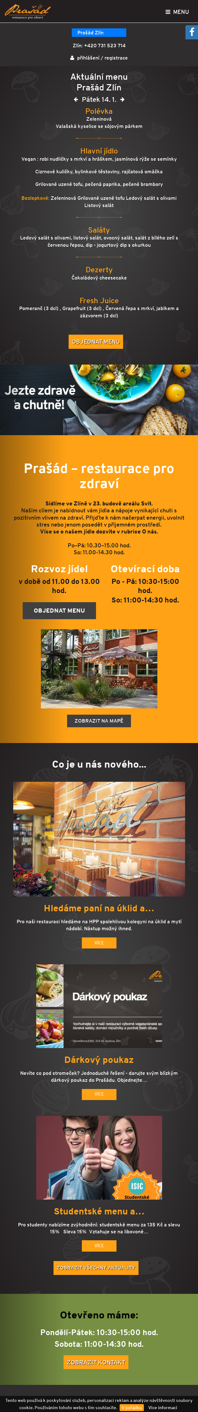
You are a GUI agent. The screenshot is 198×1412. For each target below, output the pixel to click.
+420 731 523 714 (105, 45)
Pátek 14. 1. (99, 100)
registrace (116, 58)
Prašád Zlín (90, 32)
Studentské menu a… (99, 1211)
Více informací (162, 1407)
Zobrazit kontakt (96, 1362)
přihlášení (88, 58)
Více (99, 943)
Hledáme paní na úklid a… (99, 908)
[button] (15, 400)
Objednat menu (96, 341)
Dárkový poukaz (99, 1060)
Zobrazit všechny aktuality (96, 1268)
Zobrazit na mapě (99, 721)
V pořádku (132, 1407)
